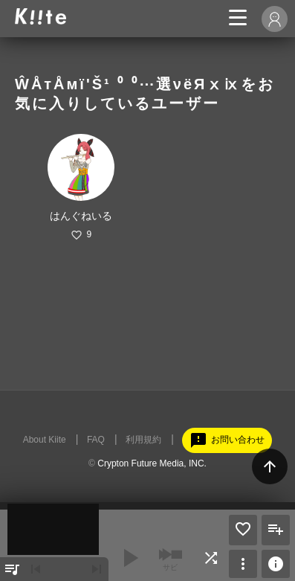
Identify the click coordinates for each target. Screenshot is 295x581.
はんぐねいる (81, 216)
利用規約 (143, 439)
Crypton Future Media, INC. (152, 463)
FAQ (96, 439)
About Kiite (44, 439)
